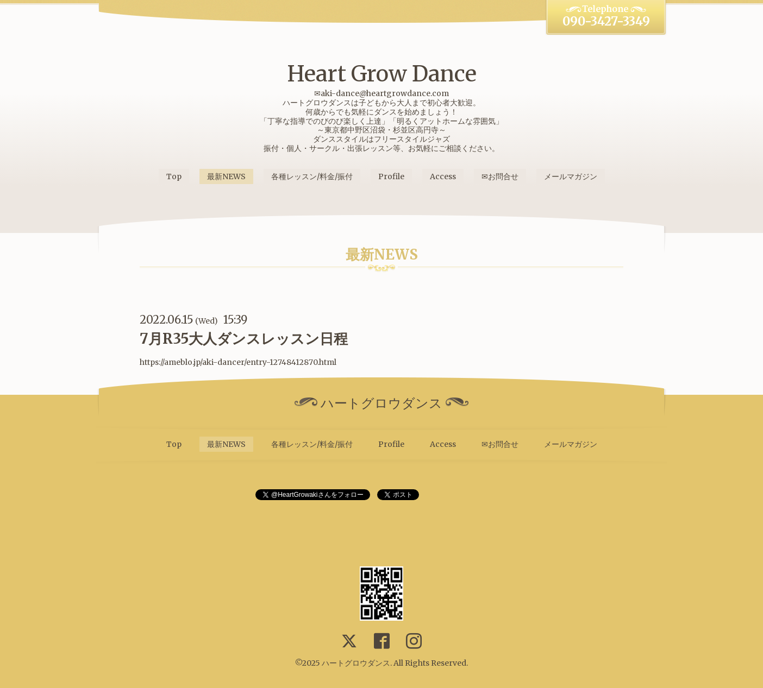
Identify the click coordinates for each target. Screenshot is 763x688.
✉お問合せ (499, 176)
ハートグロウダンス (356, 663)
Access (443, 176)
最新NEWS (226, 176)
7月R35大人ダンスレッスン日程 (244, 339)
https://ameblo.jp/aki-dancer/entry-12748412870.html (238, 362)
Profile (391, 176)
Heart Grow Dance (382, 73)
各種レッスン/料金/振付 (312, 176)
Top (174, 176)
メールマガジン (570, 176)
